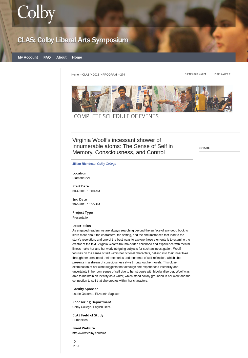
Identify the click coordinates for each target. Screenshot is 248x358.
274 (122, 74)
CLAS (86, 74)
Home (75, 74)
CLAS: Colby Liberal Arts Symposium (124, 26)
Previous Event (196, 73)
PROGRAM (110, 74)
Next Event (221, 73)
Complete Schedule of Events (116, 116)
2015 (96, 74)
